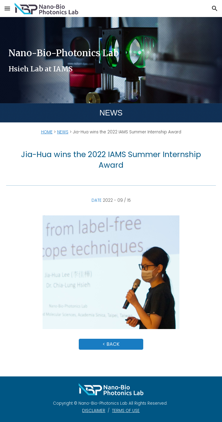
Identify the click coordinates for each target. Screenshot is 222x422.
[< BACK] (111, 344)
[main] (111, 60)
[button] (7, 8)
